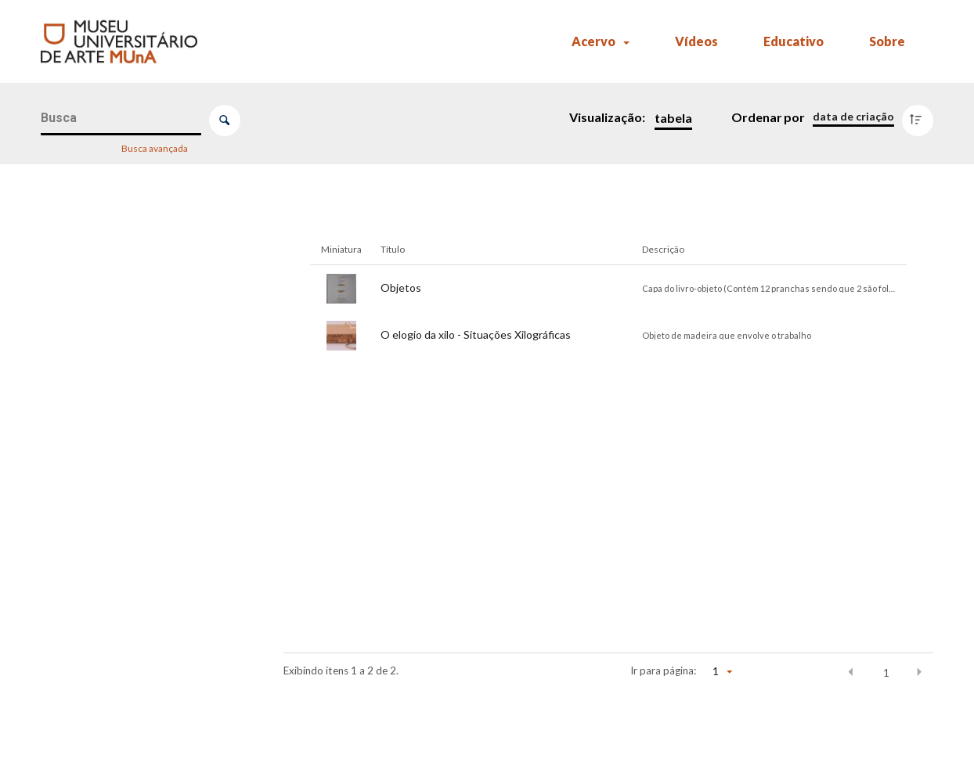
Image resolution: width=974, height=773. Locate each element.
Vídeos (696, 41)
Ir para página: (663, 670)
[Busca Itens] (121, 118)
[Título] (135, 340)
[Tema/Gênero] (135, 494)
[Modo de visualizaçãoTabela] (670, 118)
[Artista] (135, 418)
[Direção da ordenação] (921, 116)
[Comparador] (138, 758)
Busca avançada (155, 147)
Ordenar (756, 117)
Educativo (793, 41)
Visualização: (608, 117)
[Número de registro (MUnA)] (135, 263)
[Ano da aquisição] (135, 727)
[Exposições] (135, 649)
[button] (851, 672)
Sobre (887, 41)
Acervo (593, 41)
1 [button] (886, 673)
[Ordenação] (853, 116)
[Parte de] (135, 572)
